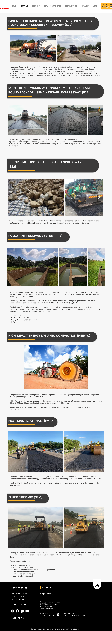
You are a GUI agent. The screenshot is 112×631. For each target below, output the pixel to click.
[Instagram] (12, 611)
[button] (36, 6)
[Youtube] (27, 611)
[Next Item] (98, 49)
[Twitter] (22, 611)
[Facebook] (17, 611)
